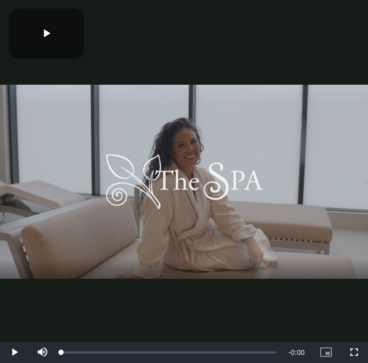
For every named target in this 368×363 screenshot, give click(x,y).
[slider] (168, 352)
